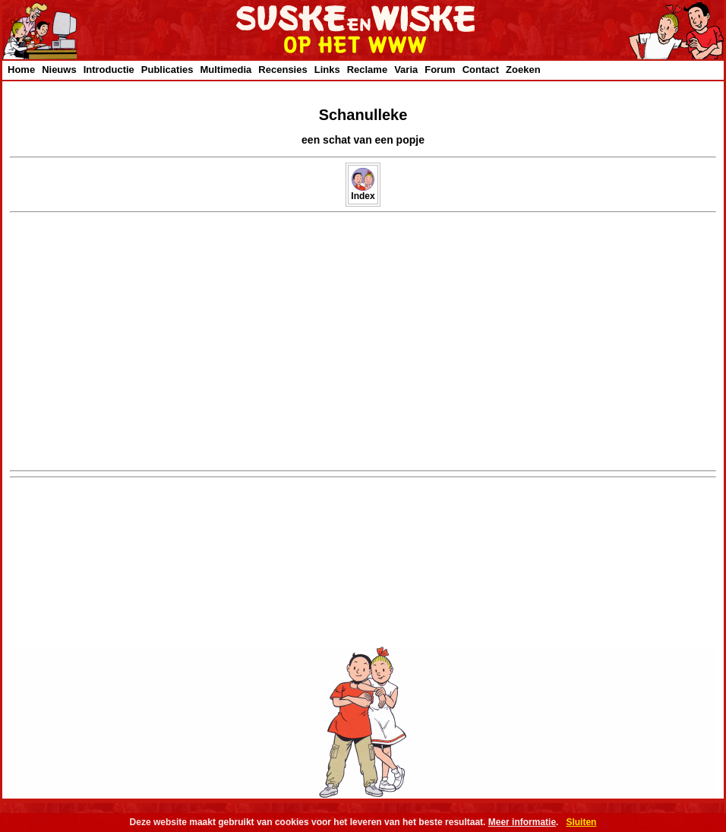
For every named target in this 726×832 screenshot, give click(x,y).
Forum (440, 69)
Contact (480, 69)
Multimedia (225, 69)
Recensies (282, 69)
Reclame (367, 69)
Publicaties (167, 69)
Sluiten (581, 822)
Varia (406, 69)
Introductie (109, 69)
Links (327, 69)
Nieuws (59, 69)
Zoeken (523, 69)
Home (21, 69)
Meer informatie (522, 822)
